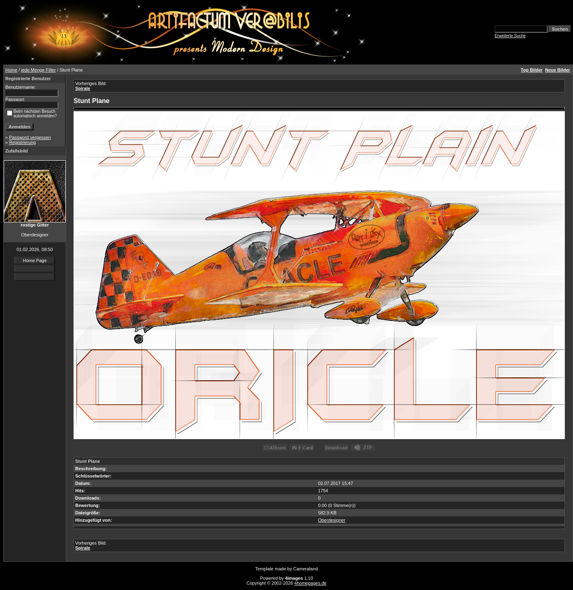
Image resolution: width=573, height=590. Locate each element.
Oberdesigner (331, 520)
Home (11, 69)
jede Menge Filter (38, 69)
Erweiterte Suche (510, 36)
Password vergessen (30, 137)
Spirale (82, 88)
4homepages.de (310, 583)
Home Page (35, 260)
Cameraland (305, 568)
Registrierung (22, 142)
